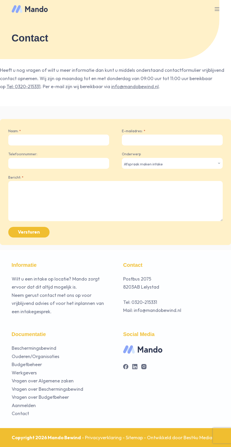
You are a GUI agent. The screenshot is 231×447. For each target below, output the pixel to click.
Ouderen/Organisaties (35, 356)
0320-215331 (144, 302)
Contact (20, 413)
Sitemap (134, 438)
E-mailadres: (133, 131)
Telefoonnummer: (22, 154)
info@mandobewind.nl (135, 86)
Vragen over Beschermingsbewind (47, 389)
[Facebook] (125, 366)
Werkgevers (24, 373)
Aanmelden (24, 405)
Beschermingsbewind (34, 348)
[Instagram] (143, 366)
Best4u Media (198, 438)
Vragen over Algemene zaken (43, 381)
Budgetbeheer (27, 364)
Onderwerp (131, 154)
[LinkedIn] (134, 366)
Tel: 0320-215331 (23, 86)
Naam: (14, 131)
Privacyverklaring (103, 438)
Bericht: (15, 177)
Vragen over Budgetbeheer (40, 397)
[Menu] (217, 9)
